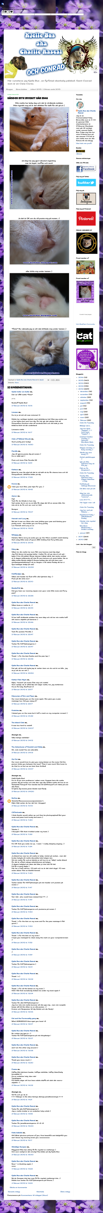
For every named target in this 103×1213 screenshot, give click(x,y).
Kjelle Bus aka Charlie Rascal (23, 602)
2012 (81, 389)
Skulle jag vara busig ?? (86, 453)
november (84, 394)
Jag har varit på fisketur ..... (86, 511)
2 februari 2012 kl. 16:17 (22, 432)
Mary (14, 549)
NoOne (14, 798)
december (84, 391)
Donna (14, 484)
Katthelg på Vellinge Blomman (88, 485)
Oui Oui (15, 759)
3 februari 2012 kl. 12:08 (22, 1050)
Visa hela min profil (84, 143)
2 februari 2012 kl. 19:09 (22, 528)
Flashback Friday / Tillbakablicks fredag (87, 516)
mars (82, 417)
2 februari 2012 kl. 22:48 (22, 659)
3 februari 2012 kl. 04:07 (23, 728)
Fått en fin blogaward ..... (85, 469)
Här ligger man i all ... (87, 503)
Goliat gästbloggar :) (87, 458)
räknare (79, 154)
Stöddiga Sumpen (19, 1147)
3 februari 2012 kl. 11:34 (22, 846)
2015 (81, 380)
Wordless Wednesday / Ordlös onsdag (86, 527)
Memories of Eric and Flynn (23, 696)
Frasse (14, 1069)
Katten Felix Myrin (19, 680)
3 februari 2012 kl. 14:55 (22, 1114)
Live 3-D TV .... (85, 500)
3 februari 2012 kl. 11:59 (22, 955)
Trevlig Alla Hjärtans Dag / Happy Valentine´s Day (87, 478)
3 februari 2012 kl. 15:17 (22, 1140)
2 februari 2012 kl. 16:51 (22, 463)
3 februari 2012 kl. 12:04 (22, 993)
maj (82, 412)
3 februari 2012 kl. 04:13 (22, 752)
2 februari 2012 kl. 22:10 (22, 581)
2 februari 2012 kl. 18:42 (22, 489)
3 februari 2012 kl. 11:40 (22, 873)
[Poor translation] (10, 11)
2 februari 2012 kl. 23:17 (22, 689)
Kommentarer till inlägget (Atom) (34, 1195)
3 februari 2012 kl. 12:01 (22, 967)
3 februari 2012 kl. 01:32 (22, 716)
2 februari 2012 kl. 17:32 (22, 477)
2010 (81, 539)
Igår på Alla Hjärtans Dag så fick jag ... (87, 463)
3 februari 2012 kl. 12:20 (22, 1063)
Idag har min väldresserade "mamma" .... (86, 495)
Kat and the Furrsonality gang (24, 1018)
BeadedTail (16, 588)
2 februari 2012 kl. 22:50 (23, 673)
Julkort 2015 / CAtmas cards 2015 (45, 89)
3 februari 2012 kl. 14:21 (22, 1100)
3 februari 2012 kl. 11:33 (22, 834)
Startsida (40, 1192)
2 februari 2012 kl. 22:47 (22, 634)
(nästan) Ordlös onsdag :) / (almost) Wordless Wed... (87, 439)
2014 (81, 383)
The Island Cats (18, 722)
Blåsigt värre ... (85, 426)
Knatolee (15, 710)
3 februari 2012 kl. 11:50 (22, 912)
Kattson (15, 469)
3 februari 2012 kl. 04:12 (22, 740)
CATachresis (17, 812)
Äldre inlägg (65, 1192)
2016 (81, 377)
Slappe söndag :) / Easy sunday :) (87, 448)
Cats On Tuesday (87, 423)
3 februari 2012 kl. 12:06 (22, 1012)
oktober (83, 397)
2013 (81, 386)
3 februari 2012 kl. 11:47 (22, 887)
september (84, 400)
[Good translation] (5, 11)
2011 (80, 537)
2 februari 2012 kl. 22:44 (22, 608)
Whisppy (15, 535)
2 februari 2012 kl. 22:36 (22, 596)
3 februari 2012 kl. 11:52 (22, 942)
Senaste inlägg (14, 1192)
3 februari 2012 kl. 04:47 (22, 769)
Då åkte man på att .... (87, 489)
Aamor (14, 496)
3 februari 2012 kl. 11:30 (22, 820)
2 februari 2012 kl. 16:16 (22, 406)
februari (83, 420)
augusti (83, 403)
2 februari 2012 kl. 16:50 (22, 444)
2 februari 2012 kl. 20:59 (23, 567)
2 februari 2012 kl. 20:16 (22, 543)
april (82, 414)
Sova (17, 382)
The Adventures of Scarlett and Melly (27, 747)
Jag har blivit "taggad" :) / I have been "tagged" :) (86, 431)
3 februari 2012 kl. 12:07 (22, 1024)
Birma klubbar (21, 89)
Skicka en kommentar (18, 1187)
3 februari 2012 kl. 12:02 (22, 979)
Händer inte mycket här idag (87, 522)
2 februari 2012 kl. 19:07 (22, 512)
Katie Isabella (17, 1133)
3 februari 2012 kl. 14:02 (22, 1085)
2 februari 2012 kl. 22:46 (22, 622)
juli (81, 406)
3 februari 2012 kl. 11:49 (22, 900)
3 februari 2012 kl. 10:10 (22, 806)
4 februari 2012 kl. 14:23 (22, 1169)
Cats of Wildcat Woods (21, 439)
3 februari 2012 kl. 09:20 (23, 791)
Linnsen (15, 412)
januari (83, 533)
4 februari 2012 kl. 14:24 (22, 1183)
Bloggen (9, 89)
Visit (85, 324)
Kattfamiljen (16, 574)
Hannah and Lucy (19, 518)
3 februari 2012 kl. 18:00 (22, 1155)
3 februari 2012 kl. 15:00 (22, 1126)
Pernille (15, 451)
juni (82, 409)
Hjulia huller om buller (21, 392)
